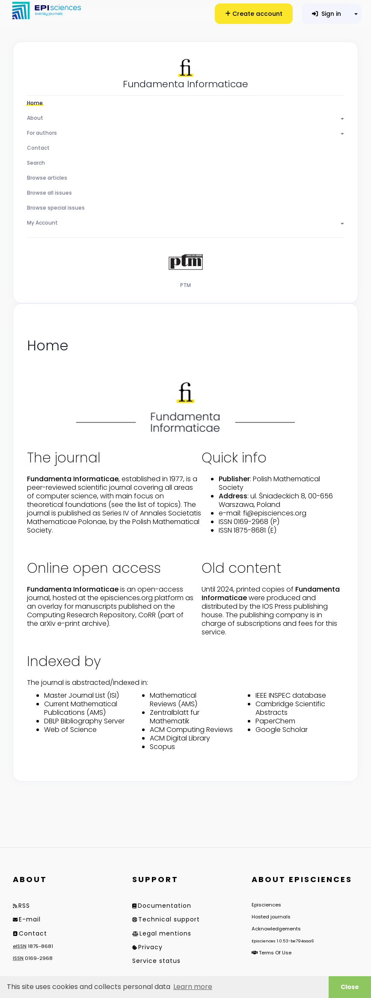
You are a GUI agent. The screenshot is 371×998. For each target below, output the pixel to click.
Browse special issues (56, 207)
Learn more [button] (192, 987)
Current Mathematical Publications (80, 708)
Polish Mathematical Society (269, 483)
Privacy (150, 947)
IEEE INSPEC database (290, 695)
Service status (156, 961)
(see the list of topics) (144, 504)
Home (35, 103)
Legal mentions (165, 933)
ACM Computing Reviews (191, 729)
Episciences (266, 904)
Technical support (169, 919)
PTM (185, 285)
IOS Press (277, 606)
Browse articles (47, 177)
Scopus (162, 747)
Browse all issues (49, 192)
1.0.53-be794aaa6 (295, 941)
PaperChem (275, 721)
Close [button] (350, 987)
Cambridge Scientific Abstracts (290, 708)
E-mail (30, 919)
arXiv (48, 623)
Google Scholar (281, 729)
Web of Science (70, 729)
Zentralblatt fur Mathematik (174, 717)
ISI (113, 695)
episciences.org (126, 598)
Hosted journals (271, 916)
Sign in (326, 13)
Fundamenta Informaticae (185, 84)
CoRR (147, 615)
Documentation (164, 905)
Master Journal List (74, 695)
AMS (96, 712)
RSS (24, 905)
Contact (38, 147)
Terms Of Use (275, 952)
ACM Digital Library (180, 738)
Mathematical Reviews (173, 699)
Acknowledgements (276, 928)
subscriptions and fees (275, 623)
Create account (253, 13)
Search (36, 162)
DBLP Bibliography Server (84, 721)
